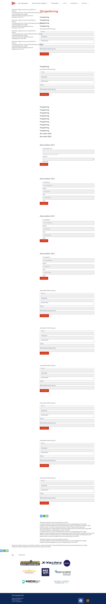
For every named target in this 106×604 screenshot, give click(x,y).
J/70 (65, 3)
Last (44, 200)
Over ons (85, 3)
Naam (44, 188)
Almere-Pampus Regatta (40, 3)
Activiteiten (75, 3)
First (44, 194)
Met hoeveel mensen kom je (48, 49)
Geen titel (45, 161)
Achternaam (44, 41)
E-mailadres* (46, 182)
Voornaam (44, 36)
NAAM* (45, 156)
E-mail (41, 44)
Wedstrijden (55, 3)
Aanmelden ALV (47, 148)
